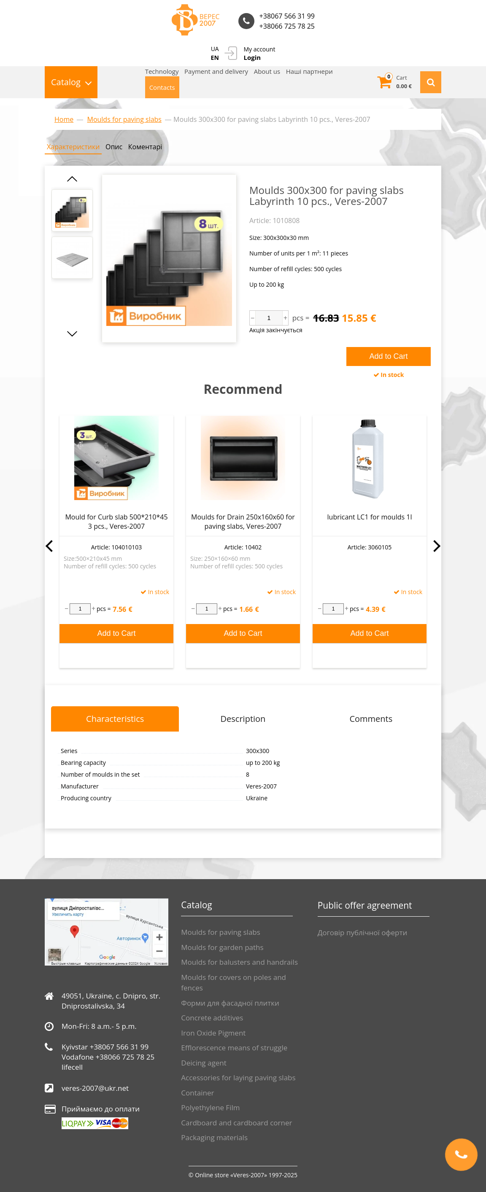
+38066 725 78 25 (287, 26)
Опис (113, 146)
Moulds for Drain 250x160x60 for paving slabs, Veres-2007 (243, 521)
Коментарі (145, 146)
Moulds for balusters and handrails (239, 962)
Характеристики (73, 146)
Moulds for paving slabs (220, 932)
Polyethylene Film (210, 1107)
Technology (162, 71)
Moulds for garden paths (222, 947)
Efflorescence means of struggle (234, 1047)
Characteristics (115, 718)
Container (197, 1093)
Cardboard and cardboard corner (236, 1122)
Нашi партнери (309, 71)
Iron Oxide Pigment (213, 1033)
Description (243, 718)
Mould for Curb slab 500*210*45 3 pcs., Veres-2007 (116, 521)
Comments (370, 718)
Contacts (162, 87)
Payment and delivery (216, 71)
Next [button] (437, 546)
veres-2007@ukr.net (95, 1088)
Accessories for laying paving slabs (238, 1077)
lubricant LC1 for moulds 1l (369, 517)
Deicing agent (203, 1063)
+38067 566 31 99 (287, 16)
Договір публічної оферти (363, 932)
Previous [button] (48, 546)
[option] (72, 210)
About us (267, 71)
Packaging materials (214, 1137)
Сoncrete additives (212, 1017)
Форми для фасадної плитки (230, 1003)
